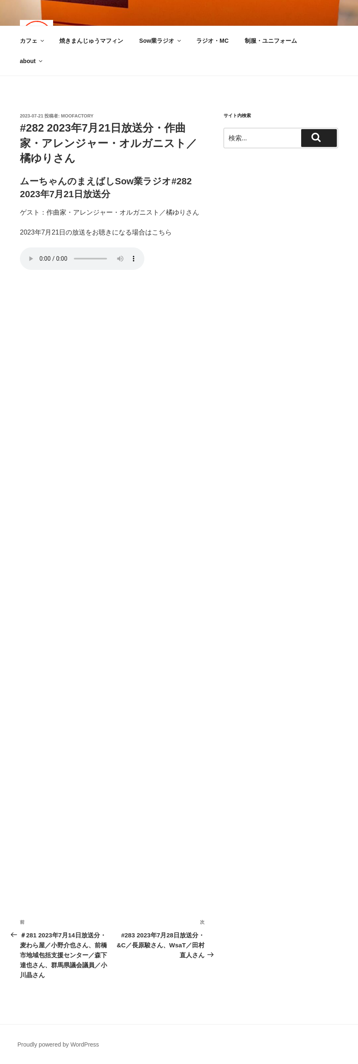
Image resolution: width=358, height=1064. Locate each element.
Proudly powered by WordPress (58, 1044)
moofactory (77, 115)
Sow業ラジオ (161, 40)
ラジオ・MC (212, 40)
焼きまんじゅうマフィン (91, 40)
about (32, 61)
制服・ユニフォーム (271, 40)
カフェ (32, 40)
